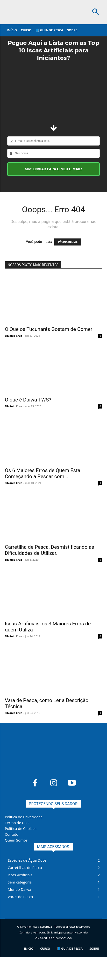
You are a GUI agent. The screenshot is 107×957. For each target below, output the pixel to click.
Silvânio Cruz (13, 335)
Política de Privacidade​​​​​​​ (24, 816)
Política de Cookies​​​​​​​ (20, 828)
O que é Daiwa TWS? (28, 400)
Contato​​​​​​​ (11, 834)
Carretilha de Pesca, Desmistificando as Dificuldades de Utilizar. (49, 550)
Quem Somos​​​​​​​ (16, 840)
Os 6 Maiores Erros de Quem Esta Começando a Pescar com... (42, 473)
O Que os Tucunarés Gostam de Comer (48, 329)
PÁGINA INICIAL (67, 242)
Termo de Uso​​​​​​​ (17, 822)
